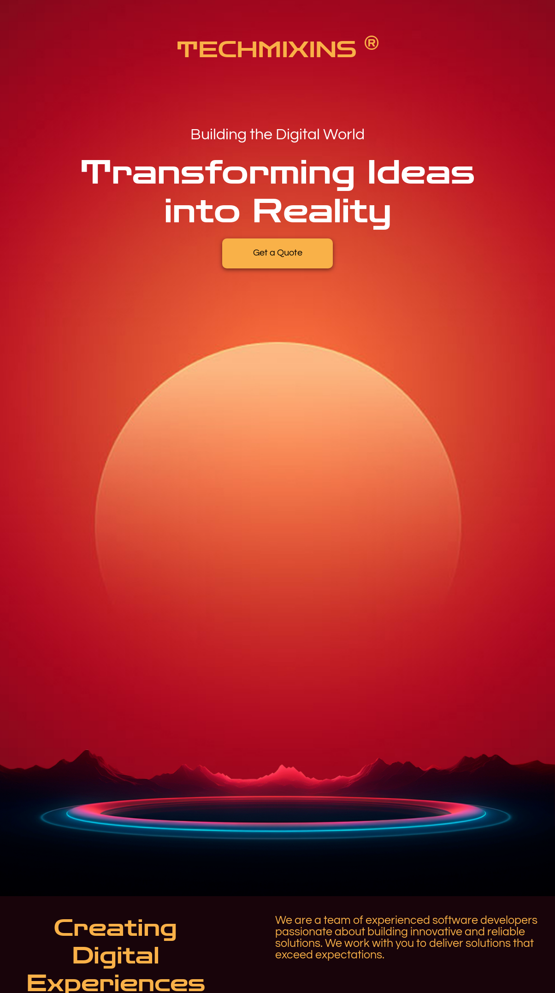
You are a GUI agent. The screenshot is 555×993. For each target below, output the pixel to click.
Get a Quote (277, 252)
